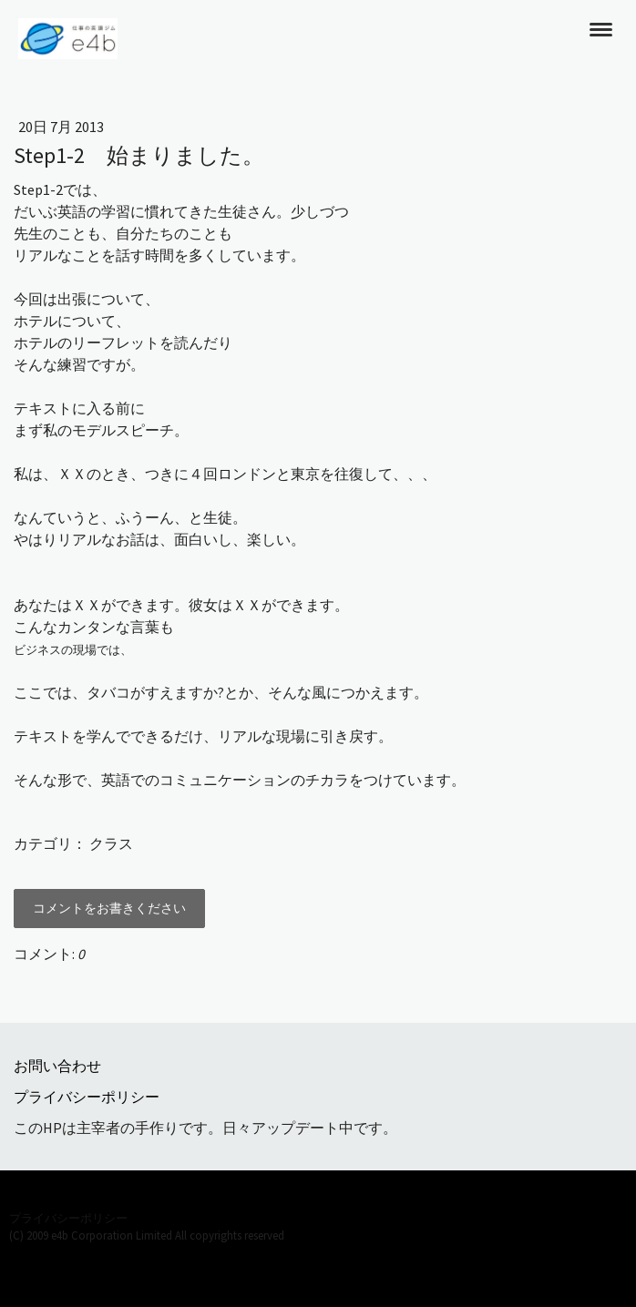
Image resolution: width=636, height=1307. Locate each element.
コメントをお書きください (109, 908)
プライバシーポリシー (86, 1096)
